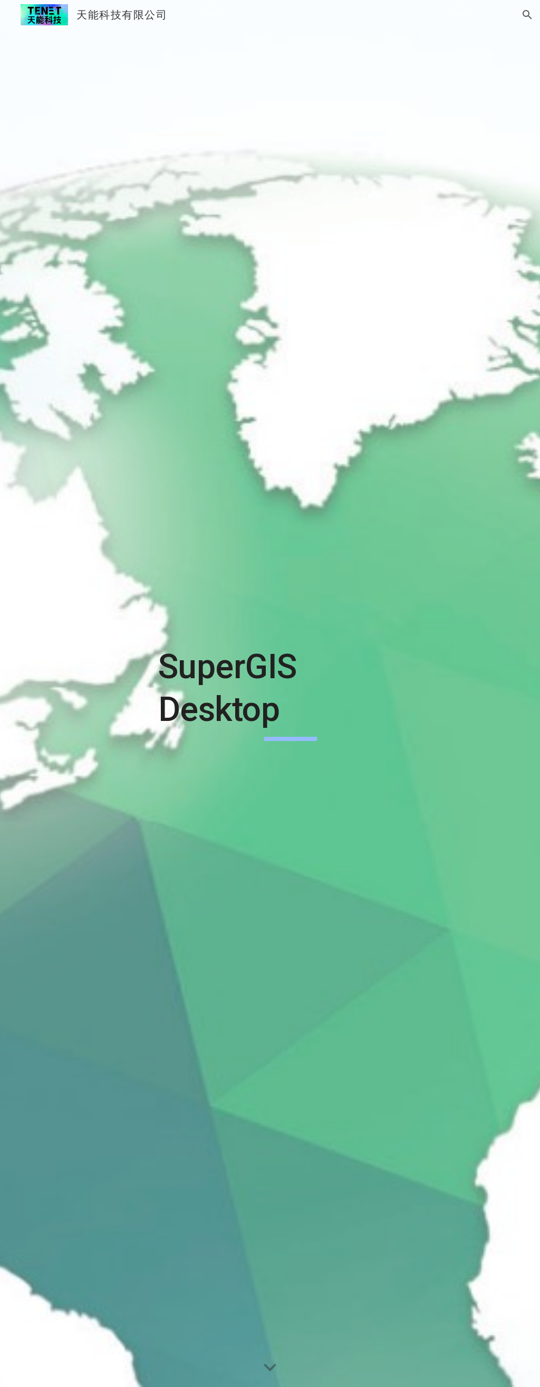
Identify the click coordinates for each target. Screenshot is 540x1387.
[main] (290, 693)
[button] (527, 14)
